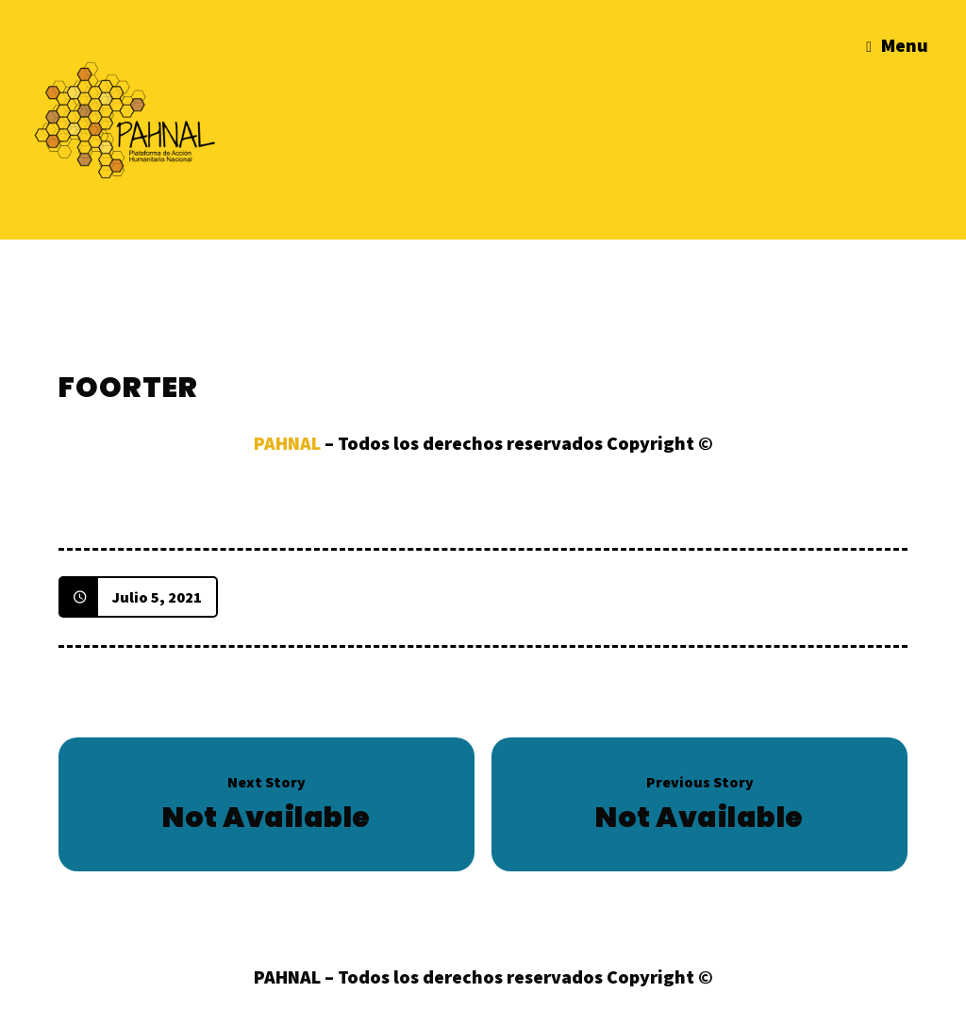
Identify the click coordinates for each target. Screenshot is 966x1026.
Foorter (128, 387)
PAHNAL (287, 443)
